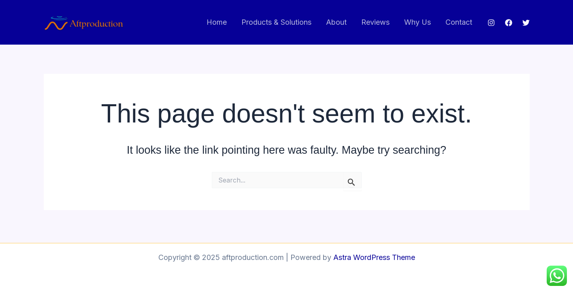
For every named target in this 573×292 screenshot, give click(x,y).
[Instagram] (491, 22)
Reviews (375, 22)
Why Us (417, 22)
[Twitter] (526, 22)
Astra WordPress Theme (374, 257)
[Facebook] (508, 22)
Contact (458, 22)
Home (217, 22)
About (336, 22)
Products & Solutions (276, 22)
